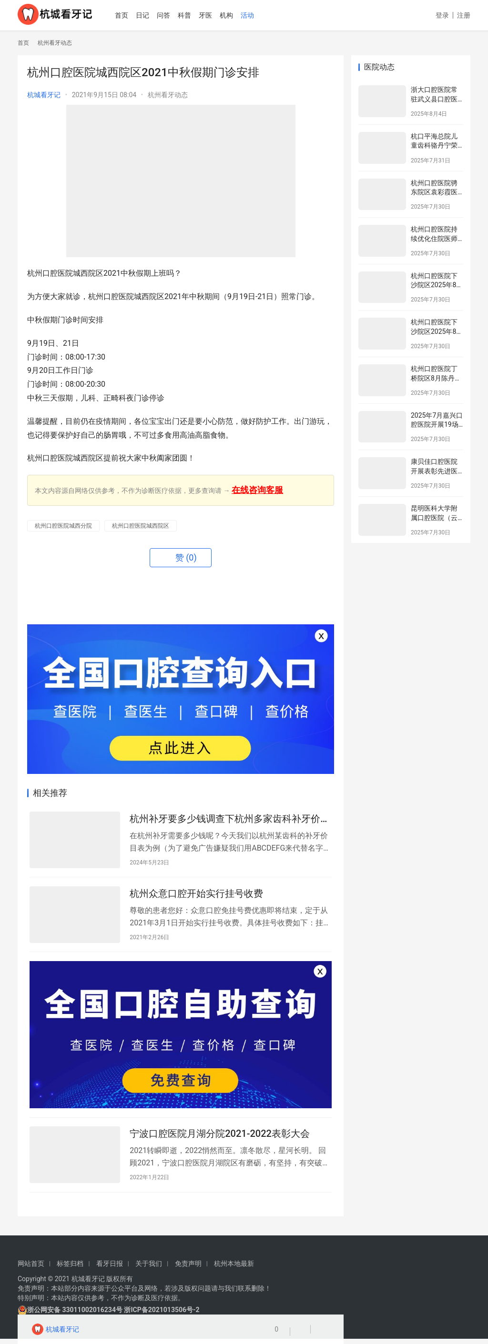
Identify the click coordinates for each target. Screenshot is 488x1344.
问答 (173, 15)
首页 (131, 15)
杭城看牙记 (44, 95)
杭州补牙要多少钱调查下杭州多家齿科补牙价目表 (230, 819)
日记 (152, 15)
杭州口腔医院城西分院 (63, 525)
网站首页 (31, 1269)
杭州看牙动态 (168, 95)
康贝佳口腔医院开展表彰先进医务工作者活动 (434, 471)
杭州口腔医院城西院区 (140, 525)
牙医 (215, 15)
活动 (257, 15)
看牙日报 (109, 1269)
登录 (442, 15)
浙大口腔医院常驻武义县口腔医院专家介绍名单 (434, 99)
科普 (194, 15)
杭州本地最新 (234, 1269)
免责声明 (188, 1269)
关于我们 (148, 1269)
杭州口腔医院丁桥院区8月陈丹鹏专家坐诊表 (436, 378)
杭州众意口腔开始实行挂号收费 (196, 895)
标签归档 (70, 1269)
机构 (236, 15)
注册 (463, 15)
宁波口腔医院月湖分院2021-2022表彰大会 (220, 1138)
